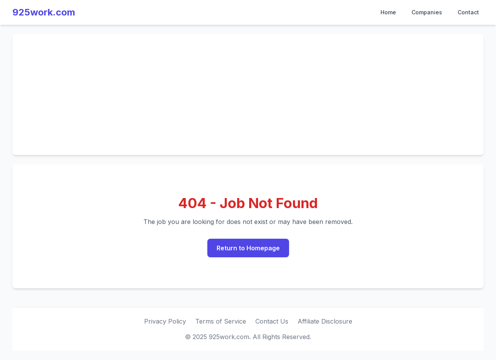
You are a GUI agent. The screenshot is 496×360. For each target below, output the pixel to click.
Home (388, 12)
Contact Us (271, 321)
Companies (427, 12)
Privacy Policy (165, 321)
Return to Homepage (248, 248)
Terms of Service (220, 321)
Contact (468, 12)
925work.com (43, 12)
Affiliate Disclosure (325, 321)
